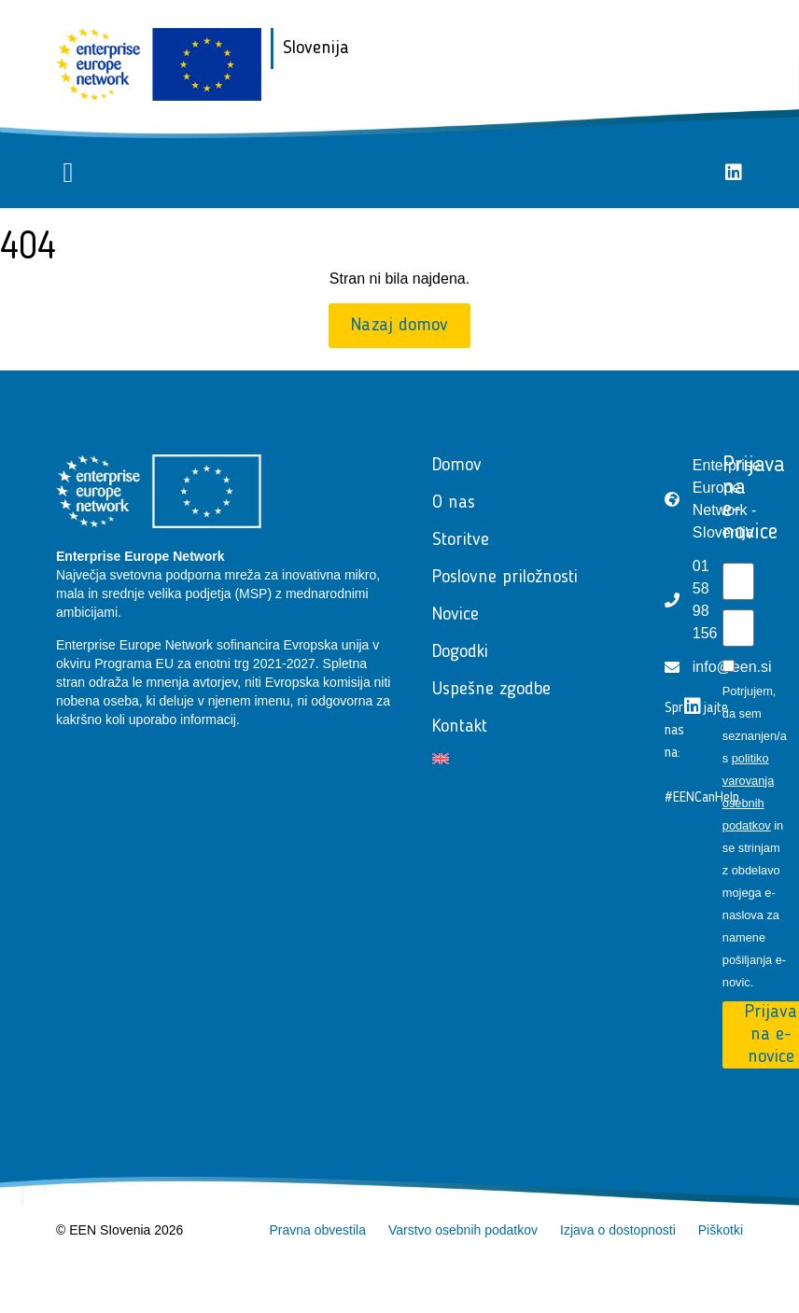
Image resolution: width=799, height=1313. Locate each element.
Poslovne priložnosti (505, 577)
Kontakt (459, 727)
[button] (68, 173)
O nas (453, 503)
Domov (457, 465)
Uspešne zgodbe (491, 689)
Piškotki (720, 1229)
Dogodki (460, 652)
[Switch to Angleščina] (529, 758)
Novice (455, 615)
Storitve (460, 540)
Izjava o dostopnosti (618, 1229)
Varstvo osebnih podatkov (463, 1229)
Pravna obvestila (317, 1229)
